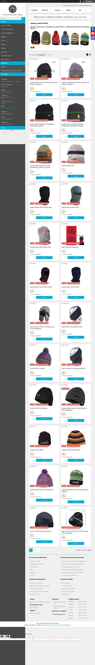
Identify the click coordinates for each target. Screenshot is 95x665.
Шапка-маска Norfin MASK (70, 207)
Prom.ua (56, 623)
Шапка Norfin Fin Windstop (38, 408)
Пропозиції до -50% (7, 29)
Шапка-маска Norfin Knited (70, 287)
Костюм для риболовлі (37, 583)
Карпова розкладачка (68, 588)
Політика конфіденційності (64, 625)
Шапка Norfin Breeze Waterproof (40, 531)
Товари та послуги (39, 17)
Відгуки (3, 48)
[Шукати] (23, 18)
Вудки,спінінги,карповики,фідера (40, 586)
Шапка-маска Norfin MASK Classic (41, 287)
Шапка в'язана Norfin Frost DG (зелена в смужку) (75, 490)
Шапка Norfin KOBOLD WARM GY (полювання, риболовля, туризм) (72, 125)
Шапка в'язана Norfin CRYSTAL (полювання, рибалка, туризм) (40, 166)
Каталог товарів (6, 25)
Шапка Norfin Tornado (37, 368)
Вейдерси (33, 572)
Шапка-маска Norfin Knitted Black (41, 207)
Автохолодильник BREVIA (69, 575)
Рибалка (45, 10)
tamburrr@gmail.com (7, 108)
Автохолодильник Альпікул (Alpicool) (72, 564)
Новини (3, 37)
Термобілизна (65, 594)
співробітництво (6, 56)
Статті (3, 40)
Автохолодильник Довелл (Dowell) (71, 572)
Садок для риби (34, 594)
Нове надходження (7, 33)
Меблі (68, 10)
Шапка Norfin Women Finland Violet (41, 490)
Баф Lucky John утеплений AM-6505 (73, 368)
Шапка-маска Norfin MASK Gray (40, 247)
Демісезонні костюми (36, 564)
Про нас (3, 44)
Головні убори (68, 17)
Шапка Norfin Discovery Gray (71, 450)
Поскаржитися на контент (49, 625)
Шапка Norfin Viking (36, 450)
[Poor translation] (7, 636)
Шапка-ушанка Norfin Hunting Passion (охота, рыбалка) (42, 327)
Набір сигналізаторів (36, 588)
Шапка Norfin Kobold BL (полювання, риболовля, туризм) (42, 125)
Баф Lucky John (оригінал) (70, 247)
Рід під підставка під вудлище (39, 591)
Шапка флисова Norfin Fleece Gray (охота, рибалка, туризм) (75, 83)
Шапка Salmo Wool (68, 166)
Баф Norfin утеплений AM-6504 (72, 327)
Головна (34, 10)
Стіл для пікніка (66, 583)
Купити (44, 95)
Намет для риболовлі (67, 591)
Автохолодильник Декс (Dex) (70, 567)
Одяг (31, 570)
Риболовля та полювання (55, 17)
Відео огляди (5, 59)
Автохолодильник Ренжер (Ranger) (72, 570)
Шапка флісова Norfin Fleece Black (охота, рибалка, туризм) (44, 83)
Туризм (57, 10)
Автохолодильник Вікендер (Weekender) (73, 561)
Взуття (32, 575)
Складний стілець (66, 586)
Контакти (4, 52)
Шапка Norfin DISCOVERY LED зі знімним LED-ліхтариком (75, 532)
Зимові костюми (35, 561)
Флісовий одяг (34, 567)
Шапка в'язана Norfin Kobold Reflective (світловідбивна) (74, 409)
